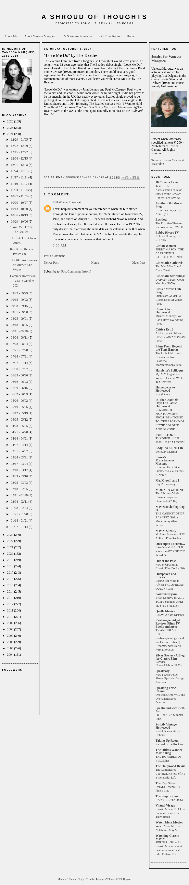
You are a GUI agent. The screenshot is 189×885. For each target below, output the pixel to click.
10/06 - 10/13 (20, 215)
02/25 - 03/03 (20, 482)
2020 (10, 553)
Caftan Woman (166, 245)
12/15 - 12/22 (20, 152)
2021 (10, 547)
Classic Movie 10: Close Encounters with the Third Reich (170, 813)
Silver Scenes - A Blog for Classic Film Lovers (170, 658)
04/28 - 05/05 (20, 426)
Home (130, 36)
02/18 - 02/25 (20, 489)
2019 (10, 560)
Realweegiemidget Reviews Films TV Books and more (168, 623)
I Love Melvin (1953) (169, 665)
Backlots (161, 219)
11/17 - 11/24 (19, 177)
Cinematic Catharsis (169, 262)
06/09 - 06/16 (20, 388)
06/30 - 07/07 (20, 369)
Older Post (138, 262)
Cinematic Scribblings (170, 276)
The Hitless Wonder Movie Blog (169, 751)
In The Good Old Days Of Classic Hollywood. (167, 403)
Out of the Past (166, 561)
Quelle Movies (165, 611)
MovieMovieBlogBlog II (170, 508)
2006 (10, 642)
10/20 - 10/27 (20, 202)
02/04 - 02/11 (20, 501)
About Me (10, 36)
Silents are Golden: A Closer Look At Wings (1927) (169, 299)
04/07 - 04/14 (20, 444)
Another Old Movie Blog (169, 205)
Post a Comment (54, 256)
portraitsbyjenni (167, 594)
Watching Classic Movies (167, 837)
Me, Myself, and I (167, 480)
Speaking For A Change (166, 689)
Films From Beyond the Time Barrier (169, 348)
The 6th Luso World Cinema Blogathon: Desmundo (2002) (168, 497)
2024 (10, 134)
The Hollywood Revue (170, 766)
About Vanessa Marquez (39, 36)
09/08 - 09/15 (20, 306)
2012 (10, 604)
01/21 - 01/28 (20, 514)
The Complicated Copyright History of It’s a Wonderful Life (170, 773)
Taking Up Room (167, 740)
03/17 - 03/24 (20, 463)
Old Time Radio (109, 36)
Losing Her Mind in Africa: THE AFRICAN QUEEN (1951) (170, 584)
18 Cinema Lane (167, 182)
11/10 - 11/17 (19, 183)
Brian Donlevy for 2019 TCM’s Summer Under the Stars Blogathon (170, 601)
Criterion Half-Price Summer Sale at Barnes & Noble (169, 471)
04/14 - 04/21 (20, 438)
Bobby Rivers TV (167, 232)
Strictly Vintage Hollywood (166, 726)
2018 (10, 566)
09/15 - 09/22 (20, 299)
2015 (10, 585)
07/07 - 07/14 (20, 362)
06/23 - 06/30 (20, 375)
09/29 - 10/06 (20, 221)
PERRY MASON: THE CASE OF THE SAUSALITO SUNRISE (170, 253)
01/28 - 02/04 (20, 508)
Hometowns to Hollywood (165, 389)
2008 (10, 629)
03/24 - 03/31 (20, 457)
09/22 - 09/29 (20, 293)
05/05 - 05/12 (20, 419)
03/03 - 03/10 (20, 476)
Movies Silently (166, 530)
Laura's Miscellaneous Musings (165, 460)
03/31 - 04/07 (20, 451)
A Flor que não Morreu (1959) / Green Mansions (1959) (170, 337)
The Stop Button (167, 796)
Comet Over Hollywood (164, 310)
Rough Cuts (163, 394)
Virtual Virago (165, 805)
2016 (10, 579)
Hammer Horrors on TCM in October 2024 (23, 280)
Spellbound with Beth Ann (170, 709)
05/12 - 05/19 (20, 413)
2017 (10, 572)
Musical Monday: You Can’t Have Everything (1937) (169, 319)
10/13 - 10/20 (20, 209)
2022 (10, 541)
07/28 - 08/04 (20, 343)
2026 (10, 121)
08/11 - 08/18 (20, 331)
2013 (10, 597)
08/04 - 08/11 (20, 337)
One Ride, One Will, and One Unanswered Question (170, 698)
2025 (10, 127)
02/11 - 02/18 (20, 495)
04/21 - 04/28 (20, 432)
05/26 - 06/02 (20, 400)
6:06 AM (59, 245)
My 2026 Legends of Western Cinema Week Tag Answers (169, 378)
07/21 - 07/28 (20, 350)
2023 (10, 534)
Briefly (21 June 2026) (169, 799)
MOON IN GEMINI (169, 489)
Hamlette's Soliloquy (169, 370)
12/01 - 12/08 (20, 164)
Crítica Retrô (164, 329)
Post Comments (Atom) (76, 271)
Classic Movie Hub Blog (168, 290)
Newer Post (51, 262)
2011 (10, 610)
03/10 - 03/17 (20, 470)
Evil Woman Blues (64, 202)
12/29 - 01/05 (20, 139)
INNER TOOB (165, 434)
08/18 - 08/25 (20, 325)
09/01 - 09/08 (20, 312)
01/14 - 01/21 (20, 520)
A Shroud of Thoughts (94, 16)
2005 (10, 648)
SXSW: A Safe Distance (170, 614)
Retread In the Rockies (169, 744)
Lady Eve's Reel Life (169, 448)
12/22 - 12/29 (20, 146)
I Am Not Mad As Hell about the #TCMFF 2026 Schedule (170, 551)
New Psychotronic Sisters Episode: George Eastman (170, 678)
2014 (10, 591)
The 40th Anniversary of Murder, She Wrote (24, 265)
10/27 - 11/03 (20, 196)
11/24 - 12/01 (20, 171)
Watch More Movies (169, 822)
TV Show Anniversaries (77, 36)
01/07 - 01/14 (20, 526)
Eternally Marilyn (166, 451)
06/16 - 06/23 (20, 381)
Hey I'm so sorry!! (166, 484)
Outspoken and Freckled (166, 575)
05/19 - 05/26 (20, 407)
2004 (10, 654)
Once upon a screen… (170, 543)
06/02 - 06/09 (20, 394)
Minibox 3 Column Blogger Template (77, 879)
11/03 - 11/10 (19, 190)
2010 (10, 616)
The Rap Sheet (165, 783)
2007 (10, 635)
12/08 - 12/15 (20, 158)
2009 (10, 623)
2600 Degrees (124, 879)
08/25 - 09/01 (20, 318)
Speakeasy (163, 671)
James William (107, 879)
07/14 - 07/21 (20, 356)
